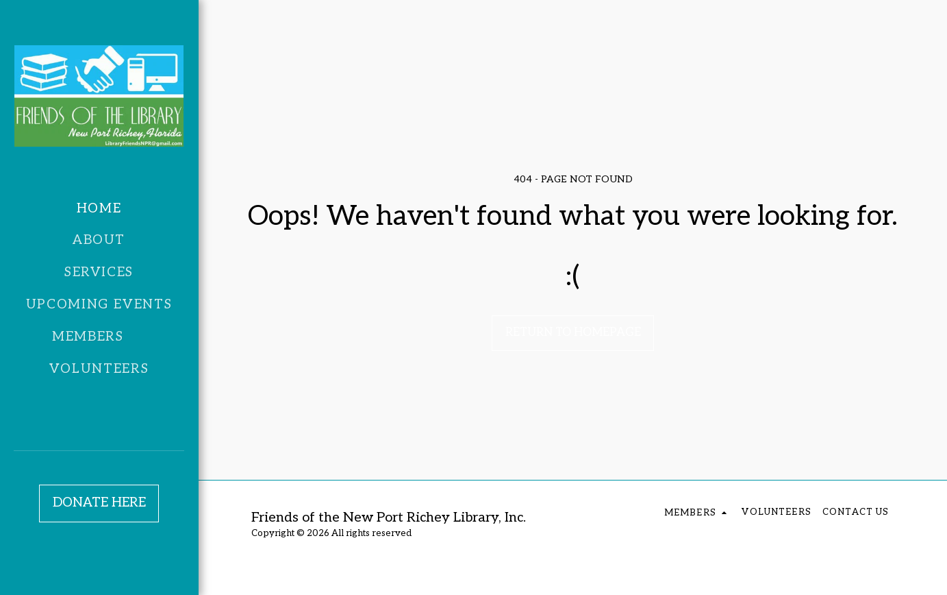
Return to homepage (573, 332)
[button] (99, 337)
